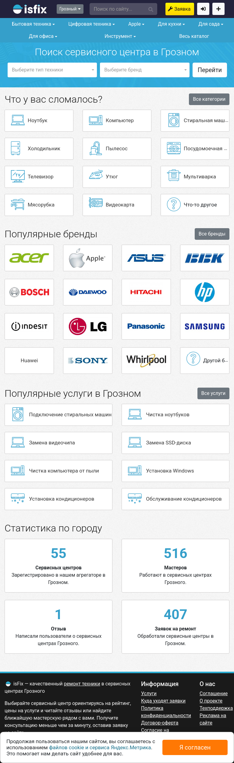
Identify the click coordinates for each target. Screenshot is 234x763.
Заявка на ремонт (184, 9)
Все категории (209, 99)
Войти (203, 9)
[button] (123, 9)
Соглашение (214, 693)
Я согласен (195, 747)
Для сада (208, 24)
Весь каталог (194, 36)
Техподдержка (216, 708)
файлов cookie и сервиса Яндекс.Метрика (100, 747)
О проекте (211, 701)
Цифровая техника (89, 24)
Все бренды (212, 234)
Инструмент (117, 36)
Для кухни (169, 24)
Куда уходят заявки (163, 701)
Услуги (149, 693)
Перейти (210, 70)
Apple (134, 24)
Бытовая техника (31, 24)
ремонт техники (82, 684)
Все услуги (213, 393)
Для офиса (41, 36)
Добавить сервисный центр (218, 9)
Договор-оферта (159, 723)
